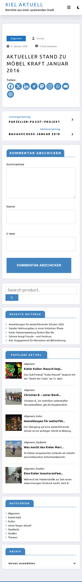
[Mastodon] (41, 86)
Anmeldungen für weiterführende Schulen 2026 (36, 312)
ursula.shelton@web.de (25, 575)
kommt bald (14, 503)
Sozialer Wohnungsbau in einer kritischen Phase (36, 315)
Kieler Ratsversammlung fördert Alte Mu (31, 319)
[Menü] (69, 7)
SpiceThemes (63, 575)
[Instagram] (49, 86)
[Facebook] (10, 86)
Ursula (40, 38)
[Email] (65, 86)
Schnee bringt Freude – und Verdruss (30, 323)
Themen (12, 522)
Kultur (11, 507)
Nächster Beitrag (40, 128)
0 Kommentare (48, 46)
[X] (18, 86)
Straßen (12, 518)
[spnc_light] (78, 7)
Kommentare (41, 179)
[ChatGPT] (10, 94)
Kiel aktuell (24, 4)
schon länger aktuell (19, 511)
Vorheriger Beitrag (19, 117)
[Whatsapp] (57, 86)
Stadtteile (13, 515)
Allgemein (16, 38)
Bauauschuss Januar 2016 (29, 133)
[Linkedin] (26, 86)
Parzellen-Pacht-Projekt (30, 121)
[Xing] (34, 86)
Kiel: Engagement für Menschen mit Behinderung (37, 327)
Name (41, 210)
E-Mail (41, 234)
